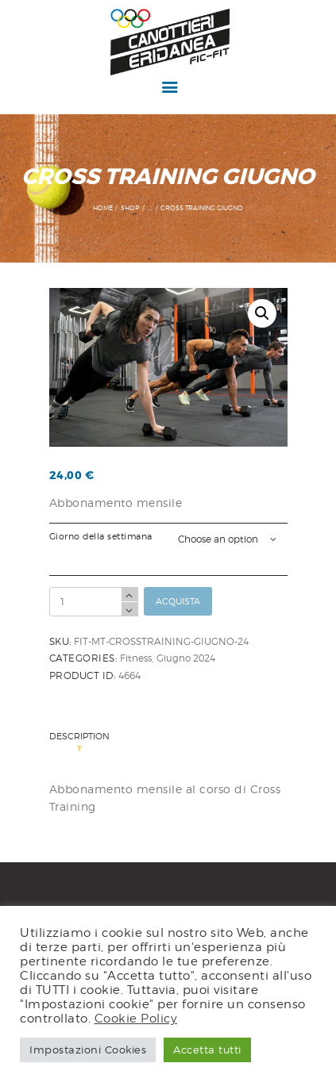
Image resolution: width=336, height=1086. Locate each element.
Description (79, 738)
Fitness (136, 658)
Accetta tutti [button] (207, 1049)
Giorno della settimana (101, 536)
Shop (130, 208)
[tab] (83, 742)
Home (103, 208)
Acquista (178, 601)
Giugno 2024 (185, 658)
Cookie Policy (136, 1018)
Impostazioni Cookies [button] (87, 1049)
